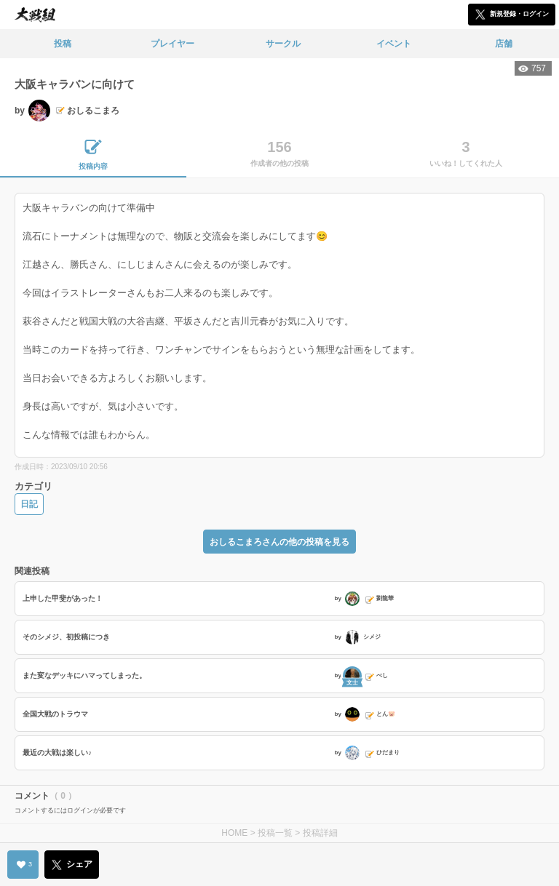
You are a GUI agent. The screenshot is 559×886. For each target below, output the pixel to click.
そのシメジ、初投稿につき (66, 637)
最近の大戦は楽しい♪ (57, 753)
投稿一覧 (275, 833)
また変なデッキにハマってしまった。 (84, 675)
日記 (29, 504)
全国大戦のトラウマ (55, 714)
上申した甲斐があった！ (63, 598)
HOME (234, 833)
